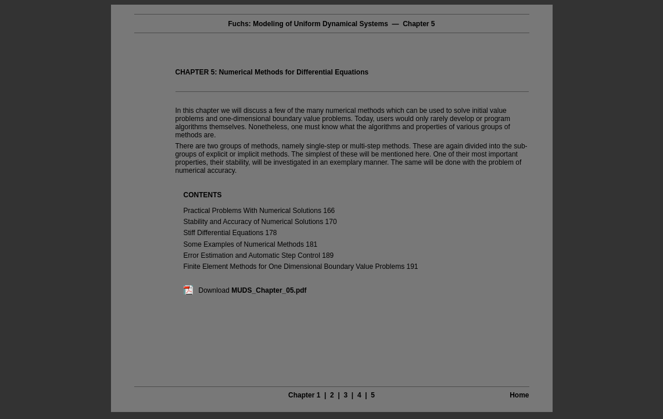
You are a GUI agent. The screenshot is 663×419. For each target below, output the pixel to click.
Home (519, 395)
